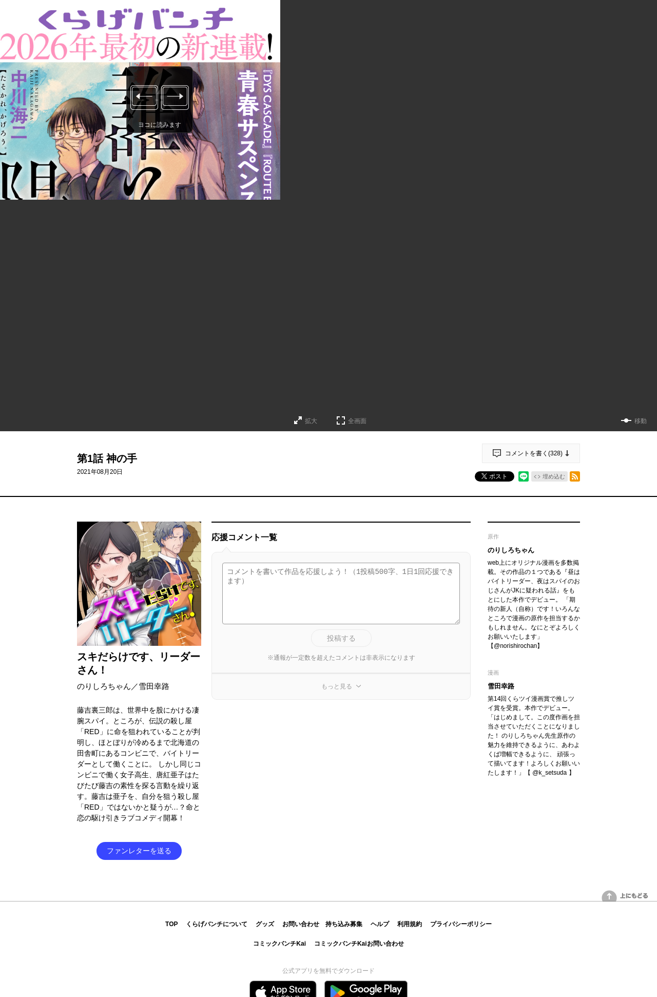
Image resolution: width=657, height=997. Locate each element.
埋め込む (554, 476)
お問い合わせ (300, 924)
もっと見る (336, 686)
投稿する (341, 638)
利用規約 (409, 924)
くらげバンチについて (216, 924)
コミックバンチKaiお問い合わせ (359, 943)
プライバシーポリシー (461, 924)
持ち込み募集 (343, 924)
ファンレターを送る (139, 851)
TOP (171, 924)
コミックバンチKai (279, 943)
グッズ (265, 924)
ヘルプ (380, 924)
